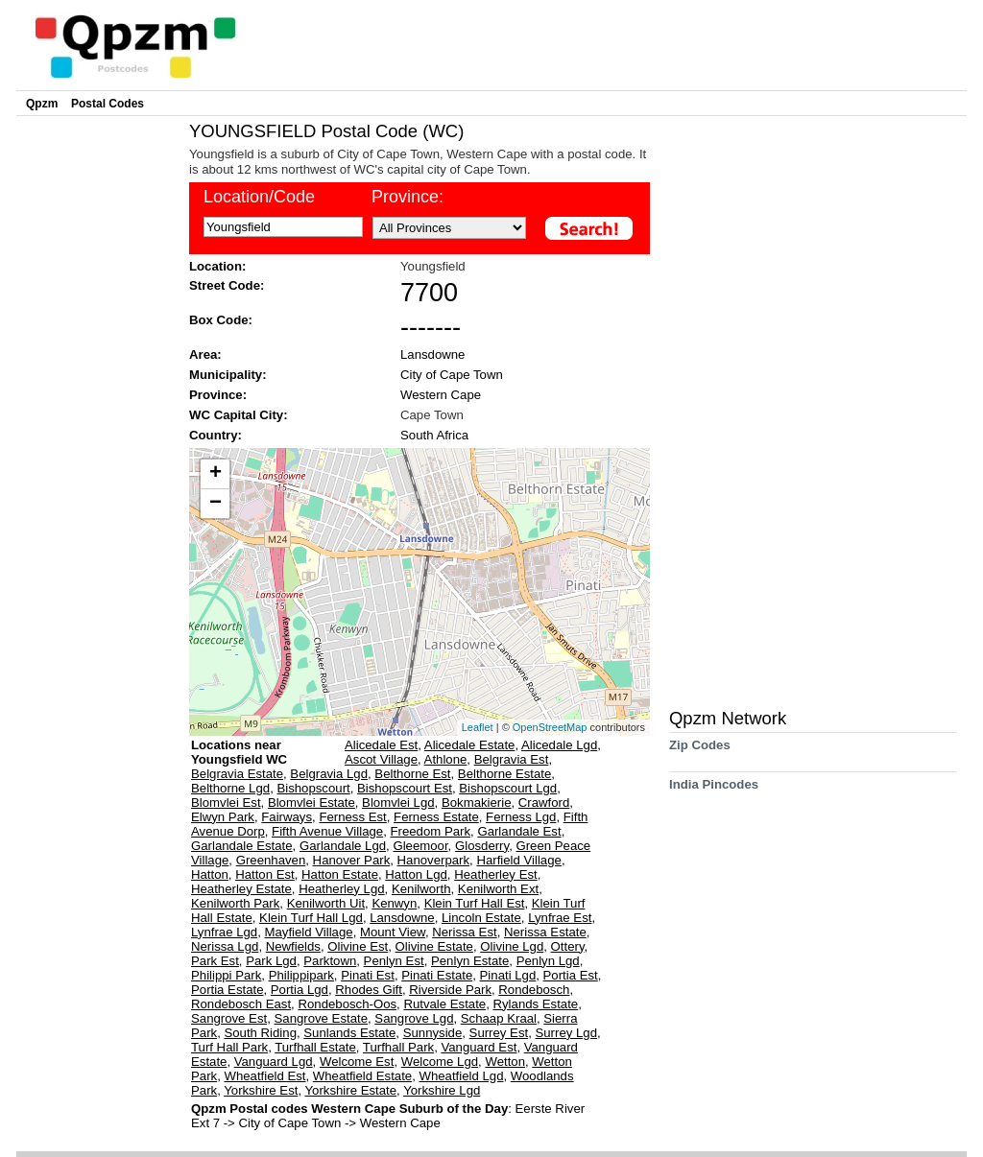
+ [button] (215, 474)
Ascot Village (381, 759)
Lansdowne (432, 354)
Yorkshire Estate (351, 1090)
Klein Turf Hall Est (474, 903)
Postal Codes (107, 103)
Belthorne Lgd (230, 788)
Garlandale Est (519, 831)
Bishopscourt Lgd (508, 788)
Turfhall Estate (315, 1047)
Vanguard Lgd (273, 1061)
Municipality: (228, 374)
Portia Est (570, 975)
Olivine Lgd (511, 946)
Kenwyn (394, 903)
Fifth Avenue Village (327, 831)
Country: (215, 435)
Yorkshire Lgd (441, 1090)
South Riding (260, 1033)
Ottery (568, 946)
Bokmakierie (477, 802)
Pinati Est (368, 975)
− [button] (215, 503)
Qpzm (42, 103)
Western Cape (440, 395)
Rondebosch (533, 989)
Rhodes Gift (368, 989)
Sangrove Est (229, 1018)
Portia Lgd (299, 989)
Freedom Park (431, 831)
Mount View (392, 932)
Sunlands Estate (349, 1033)
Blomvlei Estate (311, 802)
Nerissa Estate (545, 932)
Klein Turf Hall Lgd (311, 917)
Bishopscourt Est (404, 788)
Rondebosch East (241, 1004)
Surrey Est (499, 1033)
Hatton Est (265, 874)
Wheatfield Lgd (462, 1076)
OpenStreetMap (550, 727)
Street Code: (226, 285)
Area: (205, 354)
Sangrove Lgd (413, 1018)
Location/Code (259, 196)
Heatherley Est (496, 874)
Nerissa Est (464, 932)
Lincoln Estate (481, 917)
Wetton (505, 1061)
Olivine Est (357, 946)
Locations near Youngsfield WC (239, 752)
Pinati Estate (436, 975)
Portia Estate (227, 989)
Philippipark (301, 975)
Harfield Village (518, 860)
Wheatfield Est (264, 1076)
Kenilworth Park (235, 903)
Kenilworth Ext (498, 889)
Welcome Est (357, 1061)
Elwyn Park (222, 817)
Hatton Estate (339, 874)
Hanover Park (352, 860)
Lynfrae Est (559, 917)
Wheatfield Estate (362, 1076)
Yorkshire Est (261, 1090)
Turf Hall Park (229, 1047)
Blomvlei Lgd (398, 802)
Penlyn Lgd (548, 961)
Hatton (209, 874)
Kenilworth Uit (326, 903)
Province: (408, 196)
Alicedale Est (381, 745)
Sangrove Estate (322, 1018)
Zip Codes (700, 752)
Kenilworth (421, 889)
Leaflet (477, 727)
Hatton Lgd (416, 874)
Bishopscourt (312, 788)
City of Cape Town (451, 374)
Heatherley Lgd (341, 889)
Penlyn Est (394, 961)
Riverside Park (450, 989)
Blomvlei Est (226, 802)
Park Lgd (271, 961)
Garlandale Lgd (343, 845)
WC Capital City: (238, 415)
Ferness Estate (436, 817)
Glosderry (482, 845)
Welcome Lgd (439, 1061)
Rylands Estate (536, 1004)
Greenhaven (271, 860)
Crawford (544, 802)
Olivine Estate (434, 946)
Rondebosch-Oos (347, 1004)
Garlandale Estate (242, 845)
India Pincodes (713, 791)
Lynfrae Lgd (224, 932)
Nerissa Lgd (224, 946)
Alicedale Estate (469, 745)
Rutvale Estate (444, 1004)
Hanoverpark (433, 860)
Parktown (329, 961)
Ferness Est (352, 817)
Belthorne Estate (505, 774)
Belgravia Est (511, 759)
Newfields (293, 946)
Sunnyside (433, 1033)
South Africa (434, 435)
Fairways (286, 817)
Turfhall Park (398, 1047)
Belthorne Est (412, 774)
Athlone (446, 759)
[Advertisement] (98, 409)
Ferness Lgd (521, 817)
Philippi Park (226, 975)
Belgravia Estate (237, 774)
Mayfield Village (309, 932)
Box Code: (220, 320)
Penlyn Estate (470, 961)
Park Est (215, 961)
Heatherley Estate (241, 889)
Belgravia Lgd (329, 774)
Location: (217, 266)
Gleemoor (420, 845)
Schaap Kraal (499, 1018)
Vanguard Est (478, 1047)
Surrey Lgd (566, 1033)
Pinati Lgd (508, 975)
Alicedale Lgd (559, 745)
